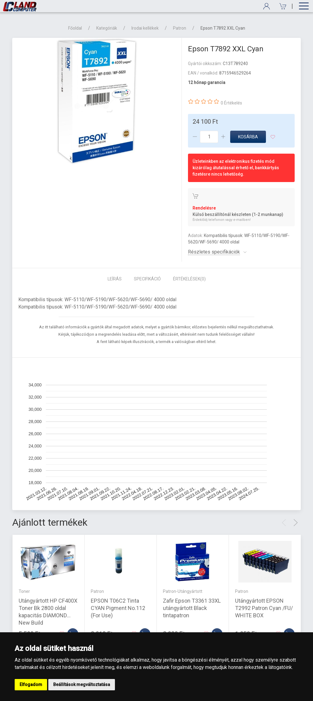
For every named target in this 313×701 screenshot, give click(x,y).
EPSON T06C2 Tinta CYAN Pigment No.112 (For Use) (118, 608)
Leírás (115, 278)
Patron (179, 28)
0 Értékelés (231, 102)
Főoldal (75, 28)
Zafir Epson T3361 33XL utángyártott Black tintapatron (192, 608)
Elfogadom (31, 684)
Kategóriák (106, 28)
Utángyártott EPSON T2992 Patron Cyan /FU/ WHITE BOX (264, 608)
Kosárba (248, 136)
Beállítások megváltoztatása (81, 684)
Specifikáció (147, 278)
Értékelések (189, 278)
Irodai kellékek (145, 28)
